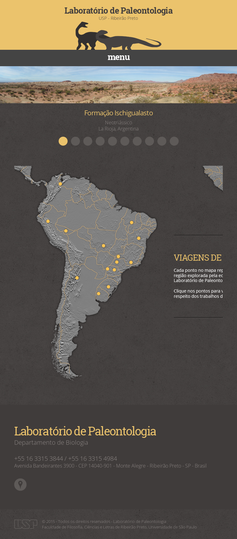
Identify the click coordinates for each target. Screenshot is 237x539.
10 (174, 141)
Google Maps (20, 484)
